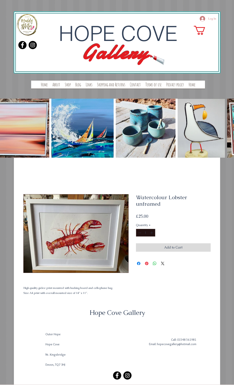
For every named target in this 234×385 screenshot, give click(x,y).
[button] (205, 30)
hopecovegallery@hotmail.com (176, 344)
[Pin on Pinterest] (146, 263)
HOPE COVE (118, 33)
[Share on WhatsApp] (154, 263)
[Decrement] (139, 232)
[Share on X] (162, 263)
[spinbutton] (145, 232)
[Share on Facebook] (138, 263)
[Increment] (152, 232)
